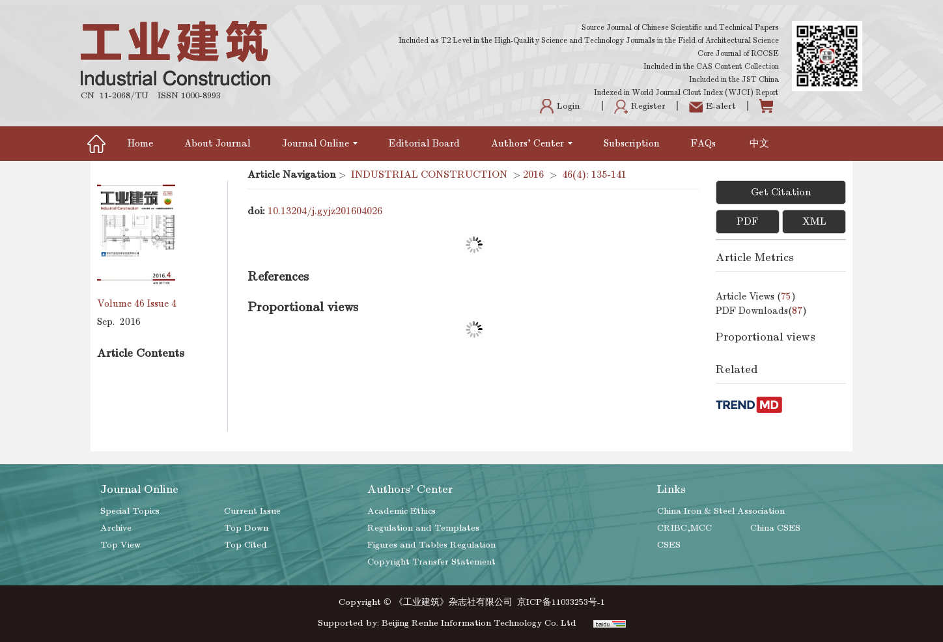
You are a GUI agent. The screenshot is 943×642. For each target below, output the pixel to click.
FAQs (704, 143)
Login (560, 105)
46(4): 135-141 (594, 174)
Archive (116, 527)
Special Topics (130, 510)
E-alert (712, 105)
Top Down (246, 527)
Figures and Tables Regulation (431, 544)
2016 (533, 174)
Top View (120, 544)
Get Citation (781, 192)
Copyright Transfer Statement (431, 561)
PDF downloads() (761, 310)
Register (640, 105)
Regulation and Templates (423, 527)
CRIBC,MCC (684, 527)
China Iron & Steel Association (721, 510)
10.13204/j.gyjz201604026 (325, 211)
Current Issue (252, 510)
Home (140, 143)
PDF (747, 221)
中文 (759, 143)
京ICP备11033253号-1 (561, 601)
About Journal (217, 143)
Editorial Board (424, 143)
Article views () (756, 296)
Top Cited (245, 544)
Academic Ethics (401, 510)
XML (814, 221)
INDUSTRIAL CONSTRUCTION (429, 174)
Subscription (632, 143)
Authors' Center (531, 143)
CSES (669, 544)
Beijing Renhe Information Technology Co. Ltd (479, 622)
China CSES (775, 527)
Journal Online (320, 143)
